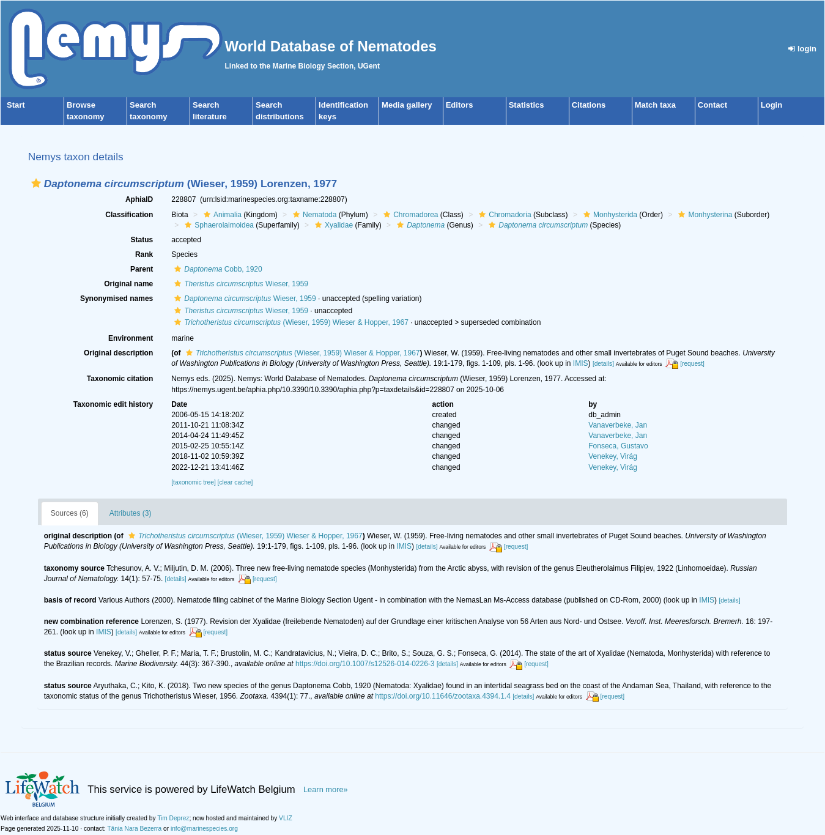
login (802, 48)
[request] (692, 363)
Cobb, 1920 (216, 269)
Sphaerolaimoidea (218, 225)
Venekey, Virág (612, 456)
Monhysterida (608, 214)
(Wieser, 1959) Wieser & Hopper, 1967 (290, 322)
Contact (712, 104)
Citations (589, 104)
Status (142, 240)
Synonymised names (116, 298)
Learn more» (325, 789)
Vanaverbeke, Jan (617, 425)
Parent (141, 269)
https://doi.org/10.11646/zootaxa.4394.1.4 (443, 696)
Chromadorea (409, 214)
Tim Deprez (173, 818)
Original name (128, 284)
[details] (603, 363)
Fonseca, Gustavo (618, 446)
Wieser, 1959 (239, 284)
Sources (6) (70, 513)
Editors (459, 104)
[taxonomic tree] (193, 482)
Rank (144, 254)
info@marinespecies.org (204, 828)
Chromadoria (503, 214)
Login (771, 104)
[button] (36, 183)
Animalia (221, 214)
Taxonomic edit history (113, 404)
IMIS (580, 363)
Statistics (526, 104)
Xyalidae (332, 225)
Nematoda (313, 214)
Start (16, 104)
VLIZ (285, 818)
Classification (129, 214)
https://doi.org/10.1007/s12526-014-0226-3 (365, 663)
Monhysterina (703, 214)
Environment (130, 338)
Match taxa (655, 104)
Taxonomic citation (120, 378)
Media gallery (407, 104)
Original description (118, 353)
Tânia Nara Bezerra (134, 828)
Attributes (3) (130, 513)
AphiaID (139, 199)
